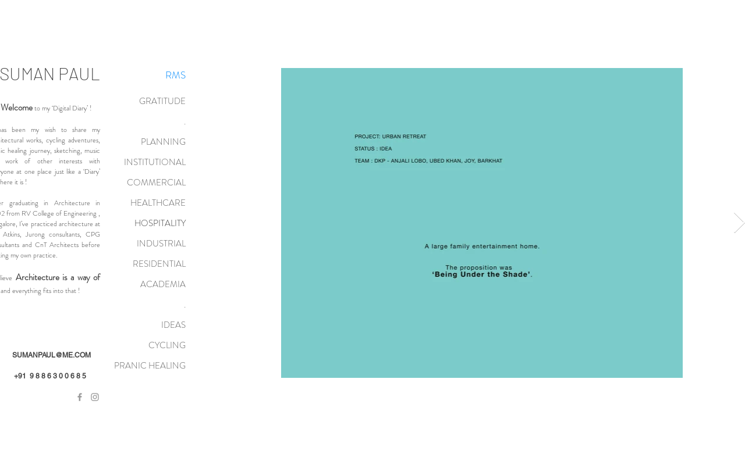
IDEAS (173, 325)
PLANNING (163, 141)
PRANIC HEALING (150, 365)
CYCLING (167, 345)
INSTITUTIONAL (155, 162)
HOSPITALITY (160, 223)
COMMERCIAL (156, 182)
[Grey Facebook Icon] (79, 397)
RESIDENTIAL (159, 264)
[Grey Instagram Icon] (95, 397)
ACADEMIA (163, 284)
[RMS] (175, 75)
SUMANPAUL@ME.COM (51, 355)
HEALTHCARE (158, 202)
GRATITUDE (162, 101)
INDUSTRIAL (161, 243)
